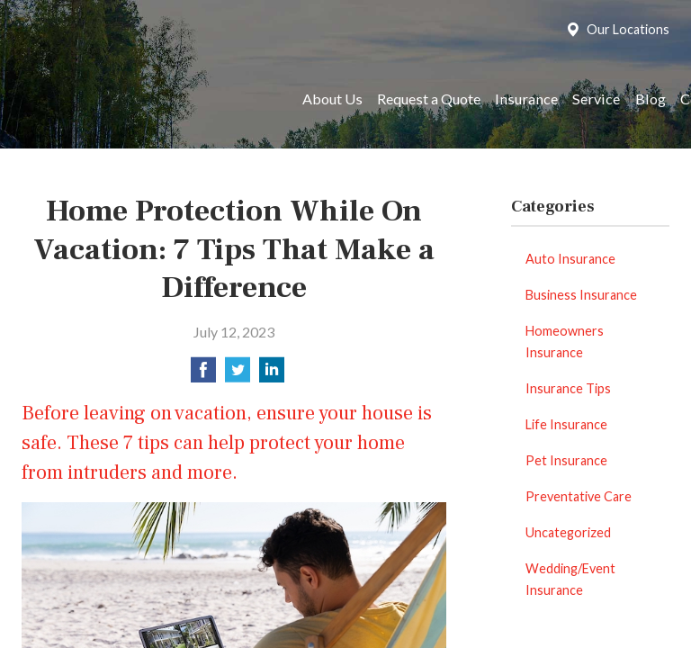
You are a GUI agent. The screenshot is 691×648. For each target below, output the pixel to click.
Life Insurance (566, 424)
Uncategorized (568, 532)
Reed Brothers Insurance (145, 99)
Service (596, 98)
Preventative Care (578, 496)
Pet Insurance (566, 460)
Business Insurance (581, 294)
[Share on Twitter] (237, 374)
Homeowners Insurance (564, 341)
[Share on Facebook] (203, 374)
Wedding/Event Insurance (570, 579)
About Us (332, 98)
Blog (650, 98)
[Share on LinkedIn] (271, 374)
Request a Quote (428, 98)
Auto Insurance (570, 258)
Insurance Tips (568, 388)
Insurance (526, 98)
